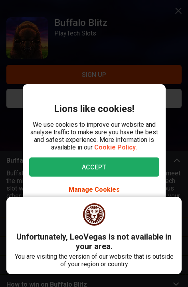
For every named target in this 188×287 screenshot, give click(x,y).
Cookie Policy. (115, 147)
